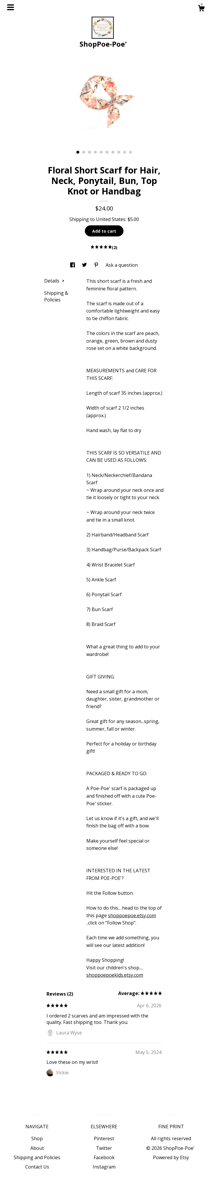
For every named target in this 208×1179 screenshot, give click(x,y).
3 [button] (89, 152)
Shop (37, 1138)
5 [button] (101, 152)
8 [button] (118, 152)
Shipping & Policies (56, 296)
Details (54, 281)
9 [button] (124, 152)
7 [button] (112, 152)
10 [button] (130, 152)
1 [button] (77, 152)
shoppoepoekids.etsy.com (114, 975)
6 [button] (107, 152)
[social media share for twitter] (85, 265)
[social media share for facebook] (73, 265)
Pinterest (104, 1138)
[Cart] (201, 8)
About (37, 1148)
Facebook (104, 1157)
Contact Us (37, 1167)
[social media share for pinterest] (97, 265)
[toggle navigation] (10, 7)
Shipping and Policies (37, 1157)
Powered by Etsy (171, 1157)
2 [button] (83, 152)
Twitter (104, 1148)
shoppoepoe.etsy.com (132, 915)
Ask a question (122, 265)
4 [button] (95, 152)
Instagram (104, 1167)
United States (111, 219)
